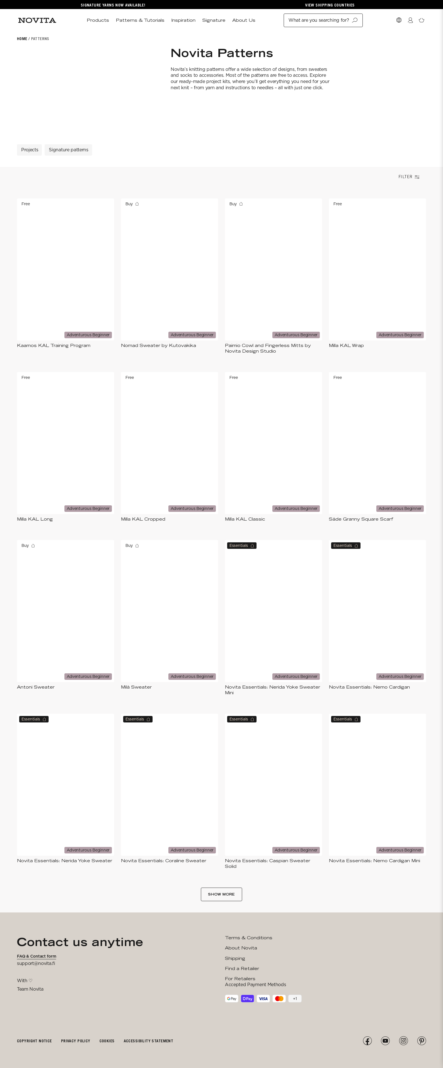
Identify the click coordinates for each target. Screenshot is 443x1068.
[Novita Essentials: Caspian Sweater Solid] (273, 791)
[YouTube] (385, 1040)
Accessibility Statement (148, 1040)
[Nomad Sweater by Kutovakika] (169, 276)
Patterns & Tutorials (140, 20)
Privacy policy (75, 1040)
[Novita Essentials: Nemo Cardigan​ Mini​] (377, 791)
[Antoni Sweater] (65, 618)
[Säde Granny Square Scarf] (377, 447)
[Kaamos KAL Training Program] (65, 276)
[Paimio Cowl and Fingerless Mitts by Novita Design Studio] (273, 276)
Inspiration (183, 20)
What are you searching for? (323, 20)
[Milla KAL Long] (65, 447)
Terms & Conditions (248, 937)
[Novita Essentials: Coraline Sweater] (169, 791)
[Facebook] (367, 1040)
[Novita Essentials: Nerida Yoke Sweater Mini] (273, 618)
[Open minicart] (421, 20)
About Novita (241, 948)
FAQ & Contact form (36, 956)
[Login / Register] (410, 20)
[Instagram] (403, 1040)
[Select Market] (398, 20)
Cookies (107, 1040)
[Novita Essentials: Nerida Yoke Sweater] (65, 791)
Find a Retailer (242, 968)
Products (98, 20)
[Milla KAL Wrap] (377, 276)
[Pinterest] (421, 1040)
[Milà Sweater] (169, 618)
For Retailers (240, 978)
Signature (213, 20)
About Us (243, 20)
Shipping (235, 958)
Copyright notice (34, 1040)
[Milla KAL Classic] (273, 447)
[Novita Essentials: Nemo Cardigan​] (377, 618)
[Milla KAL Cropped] (169, 447)
